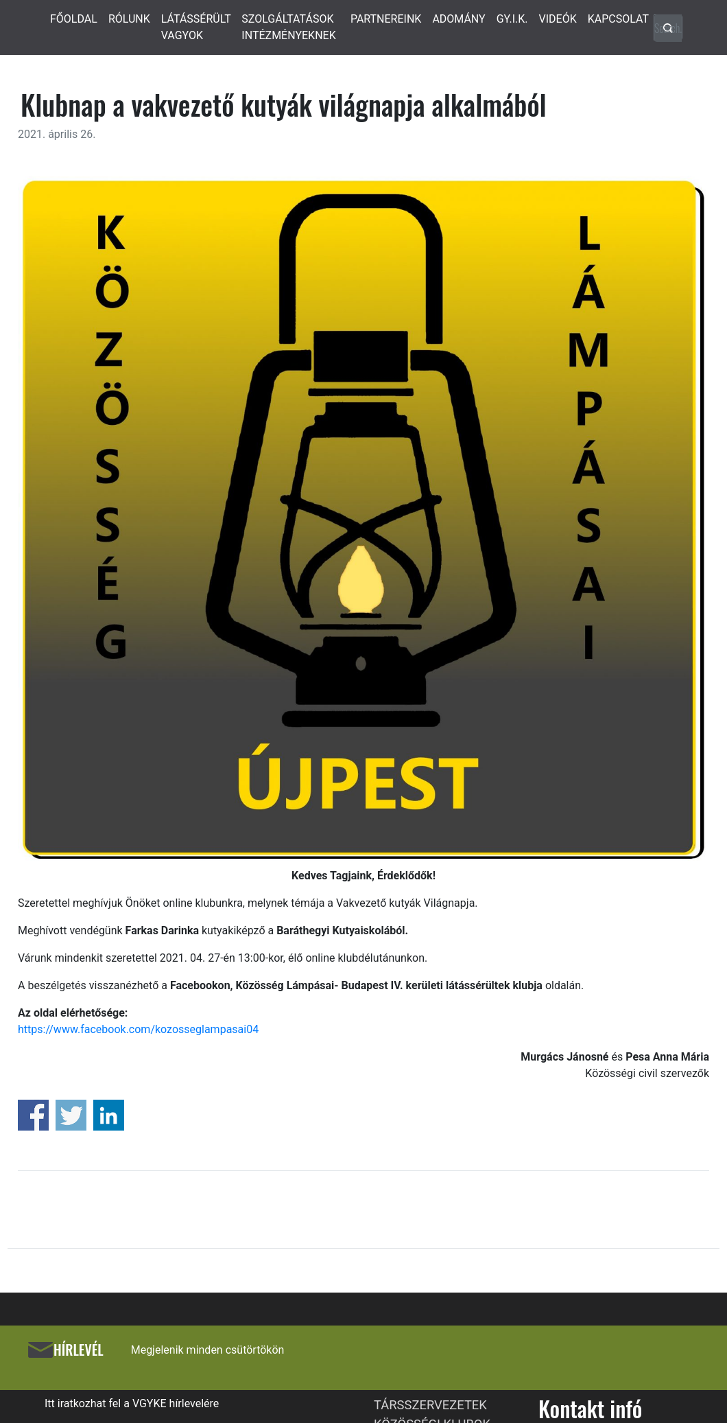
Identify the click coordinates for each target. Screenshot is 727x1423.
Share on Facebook (33, 1115)
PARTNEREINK (386, 18)
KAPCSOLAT (618, 18)
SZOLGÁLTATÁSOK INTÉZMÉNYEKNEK (288, 27)
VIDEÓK (558, 18)
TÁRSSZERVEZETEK (430, 1405)
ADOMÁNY (458, 18)
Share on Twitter (71, 1115)
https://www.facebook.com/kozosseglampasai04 (138, 1029)
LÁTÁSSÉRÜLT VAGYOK (196, 27)
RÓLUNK (129, 18)
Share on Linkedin (108, 1115)
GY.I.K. (512, 18)
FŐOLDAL (73, 18)
